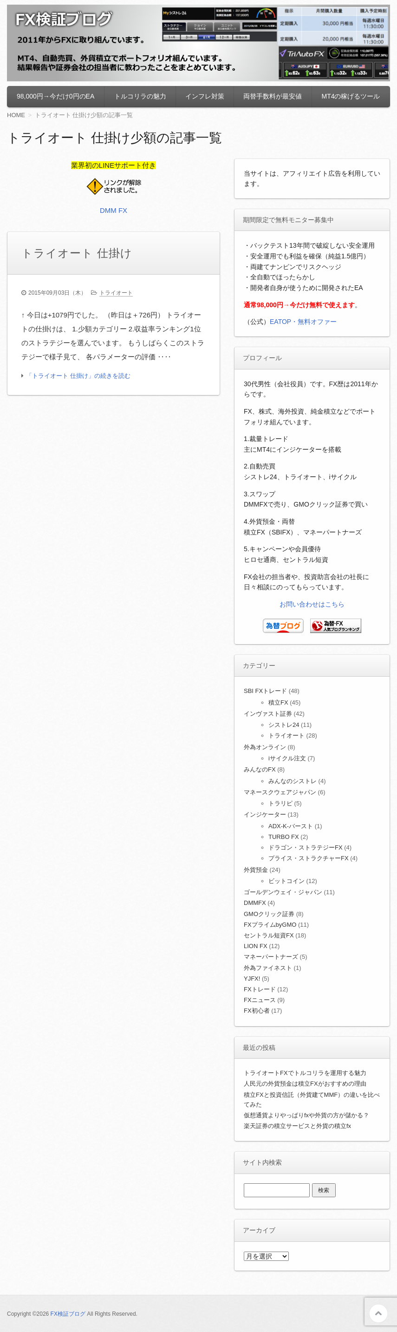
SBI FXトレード (265, 690)
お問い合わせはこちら (312, 604)
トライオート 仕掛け (76, 253)
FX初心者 (257, 1010)
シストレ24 (283, 724)
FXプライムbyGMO (270, 924)
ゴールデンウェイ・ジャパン (283, 892)
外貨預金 (256, 869)
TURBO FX (283, 836)
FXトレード (260, 989)
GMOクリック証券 (269, 913)
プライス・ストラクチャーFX (308, 858)
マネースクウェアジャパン (280, 792)
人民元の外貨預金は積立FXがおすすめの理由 (305, 1083)
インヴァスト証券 (268, 713)
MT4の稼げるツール (350, 96)
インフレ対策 (204, 96)
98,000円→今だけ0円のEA (55, 96)
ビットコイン (286, 880)
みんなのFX (260, 769)
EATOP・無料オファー (303, 321)
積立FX (278, 702)
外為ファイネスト (268, 967)
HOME (16, 115)
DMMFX (255, 902)
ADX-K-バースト (290, 826)
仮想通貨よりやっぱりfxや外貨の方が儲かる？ (306, 1115)
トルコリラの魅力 (140, 96)
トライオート (116, 293)
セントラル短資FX (269, 935)
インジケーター (265, 814)
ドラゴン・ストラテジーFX (305, 847)
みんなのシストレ (292, 781)
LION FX (255, 946)
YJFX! (252, 978)
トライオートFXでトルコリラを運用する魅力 (305, 1072)
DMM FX (113, 210)
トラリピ (280, 803)
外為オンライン (265, 747)
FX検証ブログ (68, 1314)
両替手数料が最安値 (272, 96)
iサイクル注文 (287, 758)
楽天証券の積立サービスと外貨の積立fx (297, 1125)
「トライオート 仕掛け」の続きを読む (78, 375)
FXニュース (260, 999)
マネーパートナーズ (271, 956)
